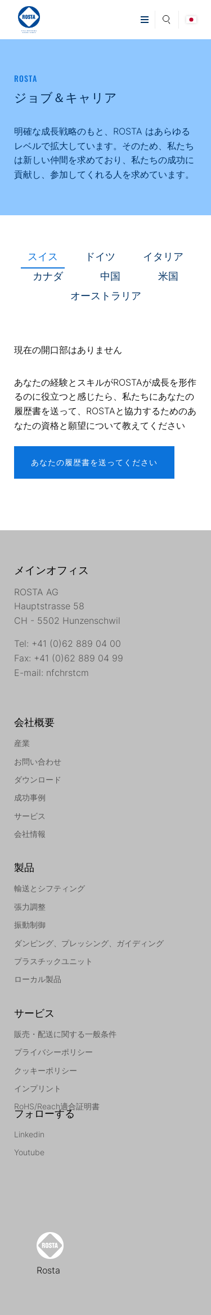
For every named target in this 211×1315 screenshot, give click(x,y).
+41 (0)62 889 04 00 (76, 643)
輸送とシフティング (49, 888)
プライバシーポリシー (53, 1052)
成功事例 (30, 797)
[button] (144, 20)
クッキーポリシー (45, 1070)
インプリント (37, 1088)
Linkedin (29, 1134)
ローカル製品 (37, 979)
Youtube (29, 1152)
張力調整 (30, 906)
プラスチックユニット (53, 961)
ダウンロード (37, 779)
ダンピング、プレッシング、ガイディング (89, 943)
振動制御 (30, 924)
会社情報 (30, 834)
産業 (22, 743)
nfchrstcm (67, 672)
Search (166, 18)
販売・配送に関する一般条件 (65, 1034)
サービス (30, 816)
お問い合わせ (37, 761)
